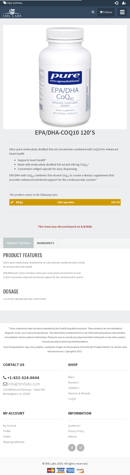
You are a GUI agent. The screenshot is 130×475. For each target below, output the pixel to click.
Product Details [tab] (18, 243)
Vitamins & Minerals (79, 393)
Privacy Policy (76, 431)
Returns (72, 436)
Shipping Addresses (13, 442)
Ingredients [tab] (45, 243)
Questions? (74, 425)
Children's (73, 388)
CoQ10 (72, 399)
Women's (73, 382)
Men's (71, 377)
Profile (6, 431)
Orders (6, 436)
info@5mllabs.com (21, 383)
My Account (9, 425)
